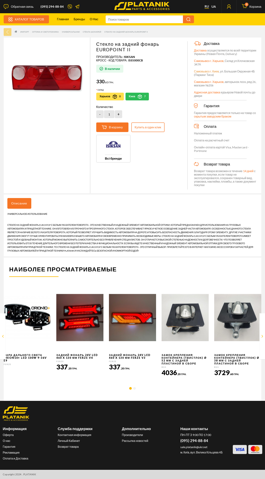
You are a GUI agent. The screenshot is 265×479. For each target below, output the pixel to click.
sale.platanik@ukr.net (193, 447)
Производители (132, 435)
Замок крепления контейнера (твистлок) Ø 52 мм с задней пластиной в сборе (184, 359)
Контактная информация (74, 435)
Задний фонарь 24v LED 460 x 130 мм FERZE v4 (77, 356)
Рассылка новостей (135, 440)
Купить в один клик (148, 127)
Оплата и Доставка (15, 458)
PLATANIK (29, 474)
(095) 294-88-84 (52, 6)
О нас (94, 19)
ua (213, 6)
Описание (19, 203)
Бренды (79, 19)
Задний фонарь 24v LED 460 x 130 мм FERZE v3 (130, 356)
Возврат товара (68, 446)
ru (207, 6)
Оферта (8, 435)
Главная (63, 19)
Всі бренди (113, 158)
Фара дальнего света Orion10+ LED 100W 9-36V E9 (25, 357)
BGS (164, 367)
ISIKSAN (129, 56)
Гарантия (9, 446)
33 (7, 32)
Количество (104, 107)
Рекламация (11, 452)
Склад (101, 90)
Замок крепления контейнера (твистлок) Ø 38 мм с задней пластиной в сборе (236, 359)
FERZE (7, 364)
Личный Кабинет (69, 440)
